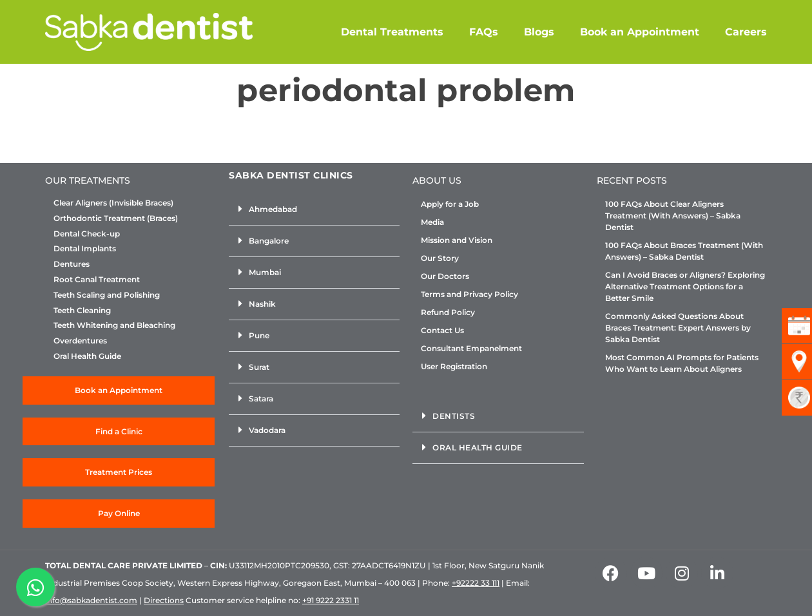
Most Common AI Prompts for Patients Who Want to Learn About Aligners (682, 363)
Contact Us (442, 330)
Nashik (262, 304)
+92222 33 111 (475, 583)
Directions (164, 600)
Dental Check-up (86, 233)
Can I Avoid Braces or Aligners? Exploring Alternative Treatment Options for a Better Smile (685, 286)
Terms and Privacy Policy (469, 294)
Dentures (71, 264)
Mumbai (265, 272)
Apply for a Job (450, 204)
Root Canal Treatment (96, 279)
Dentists (453, 416)
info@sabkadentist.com (91, 600)
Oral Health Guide (87, 356)
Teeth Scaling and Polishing (106, 295)
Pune (259, 335)
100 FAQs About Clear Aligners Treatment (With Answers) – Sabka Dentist (672, 215)
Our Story (440, 258)
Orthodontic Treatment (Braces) (115, 218)
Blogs (539, 32)
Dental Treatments (392, 32)
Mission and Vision (456, 240)
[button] (314, 210)
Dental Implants (84, 248)
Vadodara (267, 430)
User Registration (454, 366)
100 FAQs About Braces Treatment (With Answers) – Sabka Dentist (684, 251)
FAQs (483, 32)
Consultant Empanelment (471, 348)
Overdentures (80, 340)
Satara (261, 398)
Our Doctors (445, 276)
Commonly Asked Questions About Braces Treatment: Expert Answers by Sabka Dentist (678, 327)
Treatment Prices (118, 472)
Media (432, 222)
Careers (746, 32)
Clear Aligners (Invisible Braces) (113, 202)
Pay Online (119, 513)
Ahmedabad (273, 209)
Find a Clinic (118, 431)
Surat (259, 367)
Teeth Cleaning (82, 310)
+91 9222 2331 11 (330, 600)
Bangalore (269, 240)
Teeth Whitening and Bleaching (114, 325)
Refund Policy (448, 312)
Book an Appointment (639, 32)
